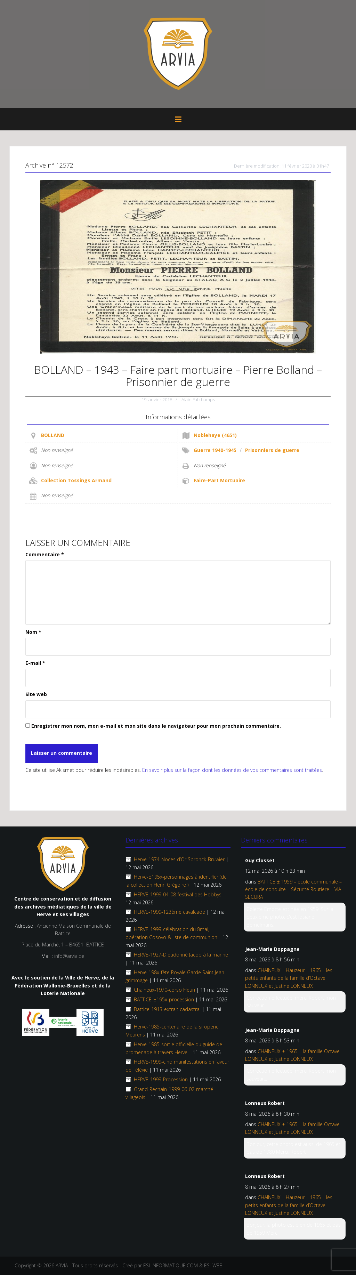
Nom (33, 632)
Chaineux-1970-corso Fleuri (164, 989)
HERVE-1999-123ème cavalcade (169, 912)
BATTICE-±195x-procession (164, 999)
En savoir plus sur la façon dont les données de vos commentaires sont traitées (232, 770)
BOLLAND (52, 435)
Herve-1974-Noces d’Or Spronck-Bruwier (179, 859)
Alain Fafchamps (198, 399)
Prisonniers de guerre (272, 450)
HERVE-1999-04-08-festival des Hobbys (177, 894)
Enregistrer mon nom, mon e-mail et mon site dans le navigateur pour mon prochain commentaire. (156, 726)
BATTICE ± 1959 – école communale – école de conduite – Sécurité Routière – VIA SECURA (293, 889)
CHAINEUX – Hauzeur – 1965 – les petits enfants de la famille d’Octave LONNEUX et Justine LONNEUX (288, 978)
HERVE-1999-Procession (161, 1079)
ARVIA (62, 1265)
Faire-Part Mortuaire (219, 480)
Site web (36, 694)
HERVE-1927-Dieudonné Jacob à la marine (181, 954)
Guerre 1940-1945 (215, 450)
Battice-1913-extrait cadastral (167, 1009)
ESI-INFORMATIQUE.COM (170, 1265)
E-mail (35, 663)
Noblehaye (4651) (215, 435)
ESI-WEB (213, 1265)
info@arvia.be (69, 956)
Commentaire (44, 554)
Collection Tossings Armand (76, 480)
